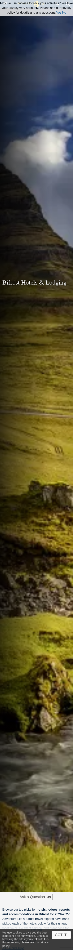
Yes (58, 12)
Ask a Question (36, 897)
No (64, 12)
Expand (36, 930)
